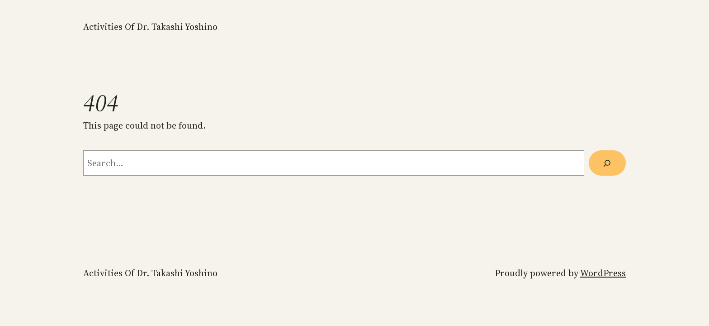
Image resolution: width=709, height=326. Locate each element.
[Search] (607, 163)
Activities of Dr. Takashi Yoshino (150, 26)
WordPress (603, 273)
